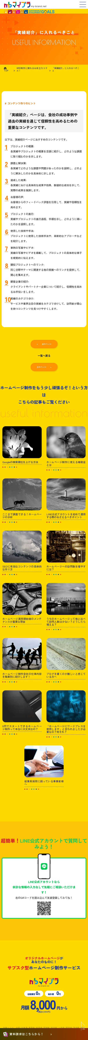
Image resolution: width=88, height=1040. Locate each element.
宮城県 (46, 1027)
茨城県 (76, 1027)
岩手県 (39, 1027)
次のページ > (44, 367)
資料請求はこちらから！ (26, 1034)
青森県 (31, 1027)
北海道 (24, 1027)
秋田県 (54, 1027)
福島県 (69, 1027)
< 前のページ (44, 344)
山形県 (61, 1027)
